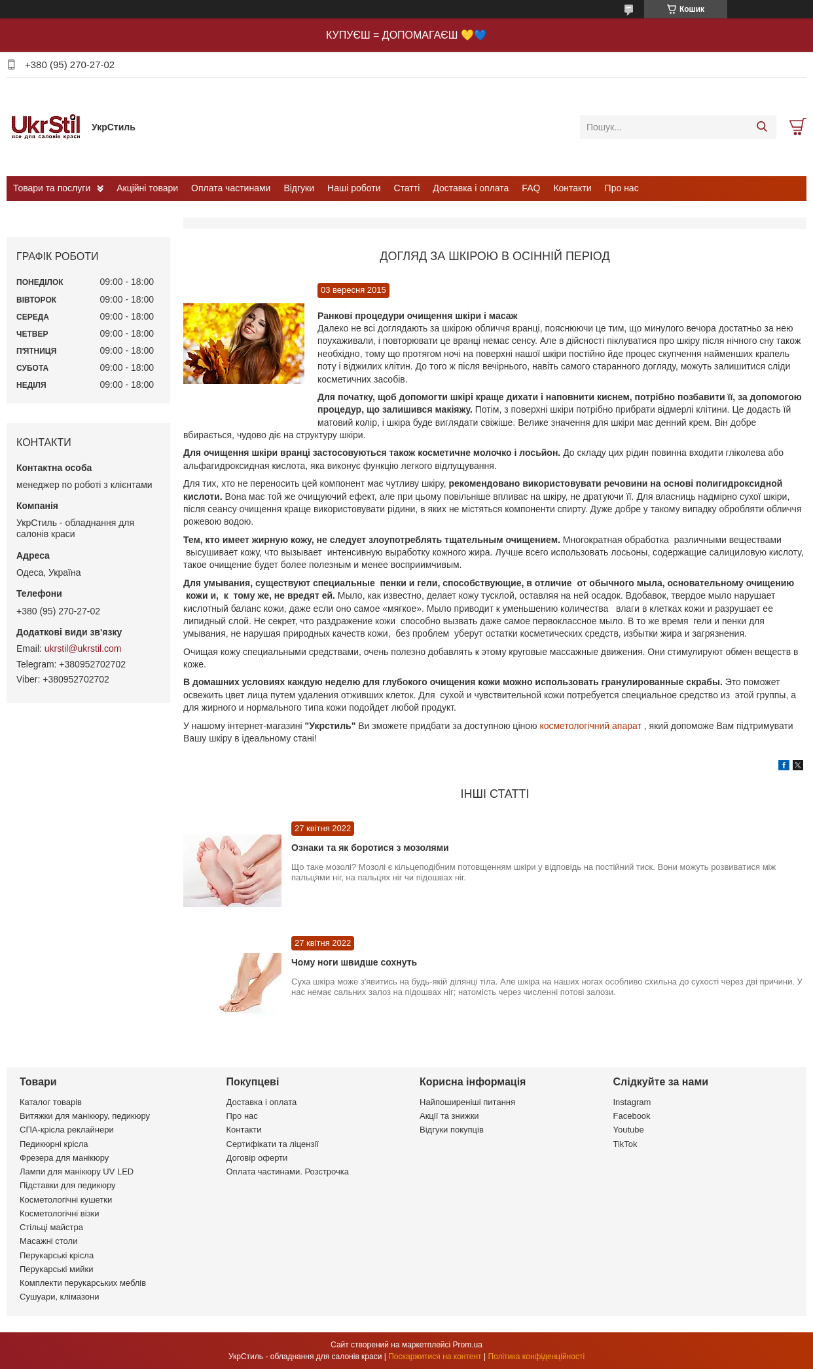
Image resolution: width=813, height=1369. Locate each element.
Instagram (632, 1102)
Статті (407, 188)
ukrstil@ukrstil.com (83, 648)
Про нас (622, 188)
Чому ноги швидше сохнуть (354, 962)
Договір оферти (257, 1158)
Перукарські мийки (56, 1269)
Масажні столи (48, 1241)
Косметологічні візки (59, 1213)
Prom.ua (467, 1344)
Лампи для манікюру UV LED (77, 1171)
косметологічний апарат (590, 726)
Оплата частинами (230, 188)
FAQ (531, 188)
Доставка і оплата (471, 188)
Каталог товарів (51, 1102)
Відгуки (298, 188)
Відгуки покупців (452, 1130)
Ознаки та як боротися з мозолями (370, 847)
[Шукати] (761, 127)
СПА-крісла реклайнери (67, 1130)
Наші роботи (353, 188)
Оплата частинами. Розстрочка (287, 1171)
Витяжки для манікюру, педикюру (85, 1116)
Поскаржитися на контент (434, 1356)
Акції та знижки (449, 1116)
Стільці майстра (51, 1227)
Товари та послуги (51, 188)
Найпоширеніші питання (467, 1102)
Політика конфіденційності (536, 1356)
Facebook (632, 1116)
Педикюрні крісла (54, 1144)
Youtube (628, 1130)
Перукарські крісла (57, 1255)
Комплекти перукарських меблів (83, 1283)
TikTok (625, 1144)
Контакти (572, 188)
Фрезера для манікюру (64, 1158)
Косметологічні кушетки (66, 1200)
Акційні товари (147, 188)
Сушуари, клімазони (59, 1297)
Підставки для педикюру (68, 1185)
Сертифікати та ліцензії (272, 1144)
